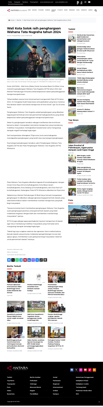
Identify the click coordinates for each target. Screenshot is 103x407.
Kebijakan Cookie (82, 384)
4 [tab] (85, 225)
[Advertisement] (36, 165)
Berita (19, 20)
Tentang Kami (34, 2)
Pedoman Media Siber (84, 390)
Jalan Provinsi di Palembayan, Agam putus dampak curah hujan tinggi (81, 147)
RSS (77, 394)
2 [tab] (79, 225)
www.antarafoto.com (61, 2)
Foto (70, 200)
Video (9, 390)
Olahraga (33, 384)
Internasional (58, 387)
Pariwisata (56, 380)
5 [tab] (88, 225)
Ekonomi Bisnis (54, 11)
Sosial (55, 377)
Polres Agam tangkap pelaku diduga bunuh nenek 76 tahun (85, 191)
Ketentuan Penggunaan (85, 377)
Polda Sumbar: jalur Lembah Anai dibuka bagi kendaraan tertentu (86, 181)
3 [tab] (82, 225)
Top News (25, 2)
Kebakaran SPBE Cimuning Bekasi (78, 217)
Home (11, 20)
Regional (56, 384)
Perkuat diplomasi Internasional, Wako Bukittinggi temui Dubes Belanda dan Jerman (14, 288)
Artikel (55, 390)
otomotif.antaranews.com (15, 4)
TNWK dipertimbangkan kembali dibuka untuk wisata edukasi (86, 80)
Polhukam (33, 380)
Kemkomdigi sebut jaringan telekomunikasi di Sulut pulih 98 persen (86, 49)
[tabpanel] (82, 214)
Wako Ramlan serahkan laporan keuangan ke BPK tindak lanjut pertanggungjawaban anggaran (35, 344)
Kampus (56, 394)
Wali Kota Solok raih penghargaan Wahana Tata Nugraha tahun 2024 (47, 20)
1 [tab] (76, 225)
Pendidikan (34, 394)
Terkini (10, 2)
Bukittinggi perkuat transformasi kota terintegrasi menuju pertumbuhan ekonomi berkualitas (15, 344)
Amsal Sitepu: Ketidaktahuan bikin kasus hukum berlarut (85, 70)
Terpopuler (17, 2)
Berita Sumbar (35, 377)
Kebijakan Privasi (82, 380)
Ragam (32, 390)
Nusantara (10, 394)
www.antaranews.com (46, 2)
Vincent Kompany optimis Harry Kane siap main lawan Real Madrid (85, 102)
